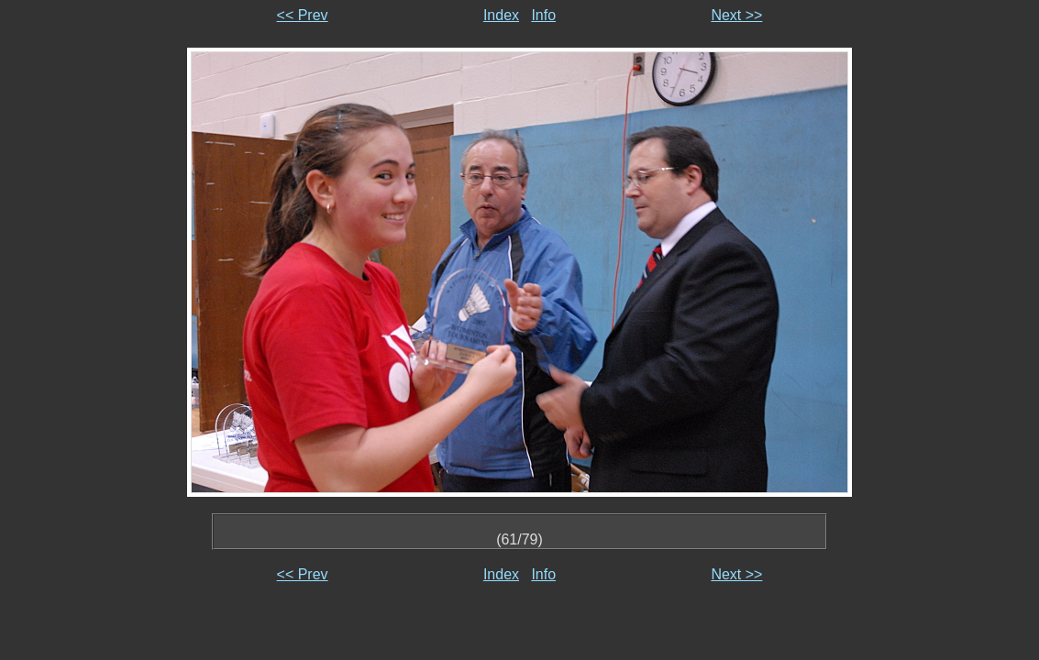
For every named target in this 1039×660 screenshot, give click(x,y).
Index (501, 15)
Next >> (736, 15)
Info (543, 15)
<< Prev (302, 15)
